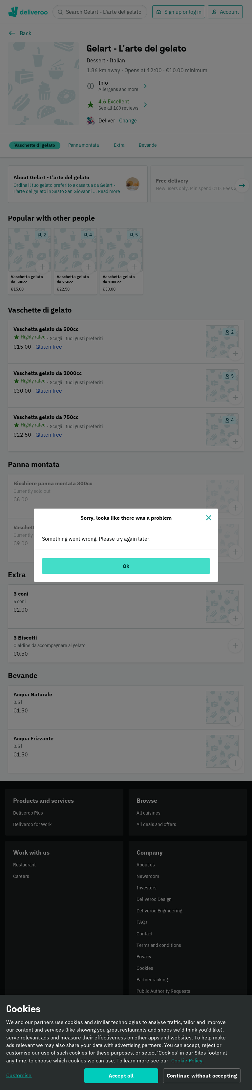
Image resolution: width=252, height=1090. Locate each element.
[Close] (209, 518)
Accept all (121, 1076)
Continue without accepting (202, 1076)
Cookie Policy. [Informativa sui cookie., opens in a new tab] (187, 1061)
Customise (19, 1076)
